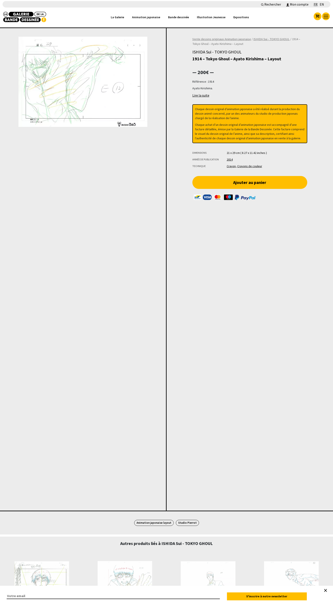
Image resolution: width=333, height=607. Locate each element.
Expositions (241, 17)
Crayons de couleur (249, 166)
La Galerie (117, 17)
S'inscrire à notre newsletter (266, 596)
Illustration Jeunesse (211, 17)
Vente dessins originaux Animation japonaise (221, 39)
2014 (230, 159)
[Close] (325, 590)
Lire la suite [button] (200, 95)
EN (322, 4)
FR (316, 4)
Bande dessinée (178, 17)
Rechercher (271, 4)
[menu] (326, 16)
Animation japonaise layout (154, 523)
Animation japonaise (146, 17)
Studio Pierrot (187, 523)
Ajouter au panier (249, 182)
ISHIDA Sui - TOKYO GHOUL (271, 39)
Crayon (231, 166)
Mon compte (297, 4)
